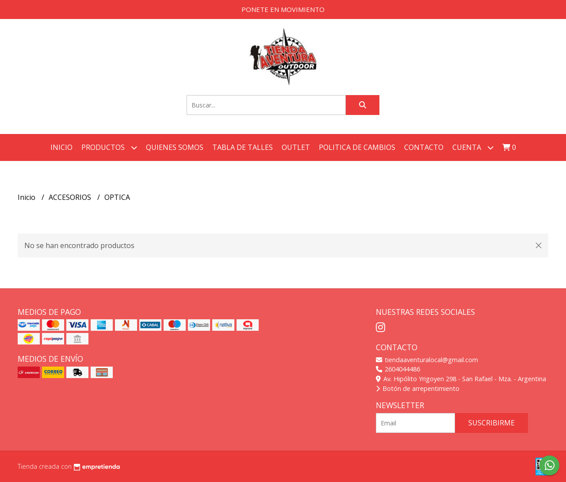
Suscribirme (491, 423)
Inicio (61, 147)
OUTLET (296, 147)
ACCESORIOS (71, 197)
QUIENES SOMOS (174, 147)
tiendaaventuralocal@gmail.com (427, 360)
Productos (109, 147)
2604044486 (398, 369)
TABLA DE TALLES (242, 147)
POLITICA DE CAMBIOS (357, 147)
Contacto (424, 147)
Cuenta (472, 147)
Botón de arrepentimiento (417, 388)
